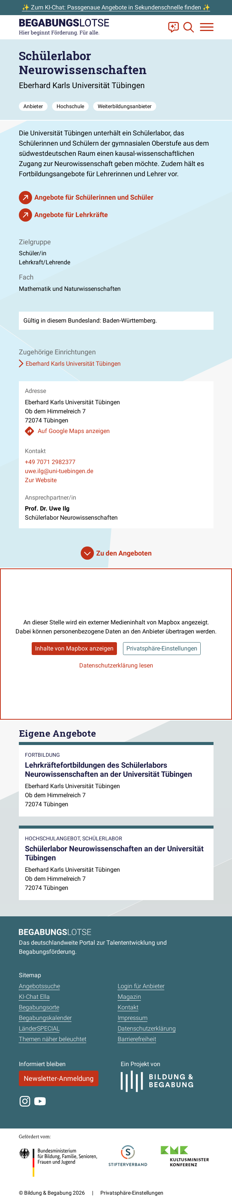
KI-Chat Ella (34, 996)
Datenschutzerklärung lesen (116, 665)
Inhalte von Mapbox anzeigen (74, 648)
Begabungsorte (39, 1007)
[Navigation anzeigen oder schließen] (207, 27)
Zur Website (41, 480)
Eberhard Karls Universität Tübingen (73, 363)
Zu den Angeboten (124, 553)
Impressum (132, 1017)
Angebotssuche (39, 986)
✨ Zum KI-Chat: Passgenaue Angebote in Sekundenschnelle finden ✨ (116, 7)
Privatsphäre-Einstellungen (161, 648)
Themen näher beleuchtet (52, 1039)
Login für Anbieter (141, 986)
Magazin (129, 996)
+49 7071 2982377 (50, 462)
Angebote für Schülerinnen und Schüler (94, 197)
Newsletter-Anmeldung (59, 1078)
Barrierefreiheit (137, 1039)
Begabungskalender (45, 1017)
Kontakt (128, 1007)
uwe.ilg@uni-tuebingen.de (59, 471)
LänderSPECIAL (39, 1028)
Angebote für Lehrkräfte (71, 215)
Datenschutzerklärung (147, 1028)
